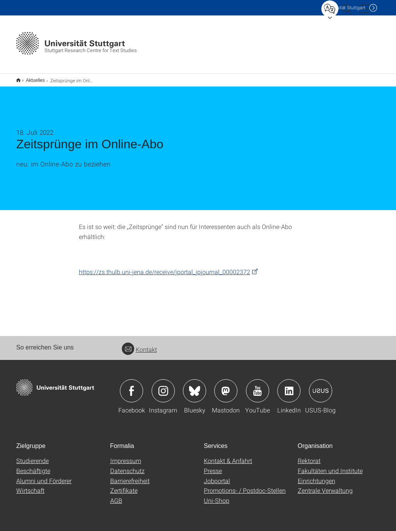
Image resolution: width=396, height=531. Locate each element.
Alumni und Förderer (44, 476)
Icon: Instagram (163, 385)
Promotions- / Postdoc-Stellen (245, 485)
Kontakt (139, 344)
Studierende (32, 455)
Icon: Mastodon (225, 385)
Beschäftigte (33, 465)
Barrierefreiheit (130, 476)
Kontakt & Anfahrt (228, 455)
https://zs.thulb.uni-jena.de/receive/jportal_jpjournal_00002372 (164, 267)
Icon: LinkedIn (288, 385)
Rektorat (309, 455)
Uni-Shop (216, 495)
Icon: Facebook (131, 385)
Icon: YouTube (257, 385)
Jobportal (217, 476)
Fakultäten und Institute (330, 465)
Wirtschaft (30, 485)
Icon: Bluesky (194, 385)
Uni (344, 7)
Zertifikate (124, 485)
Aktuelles (31, 77)
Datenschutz (127, 465)
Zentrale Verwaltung (325, 485)
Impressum (125, 455)
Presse (213, 465)
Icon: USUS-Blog (320, 385)
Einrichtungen (316, 476)
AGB (116, 495)
